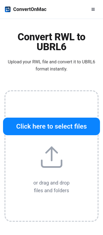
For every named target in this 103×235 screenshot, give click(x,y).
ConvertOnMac (25, 9)
